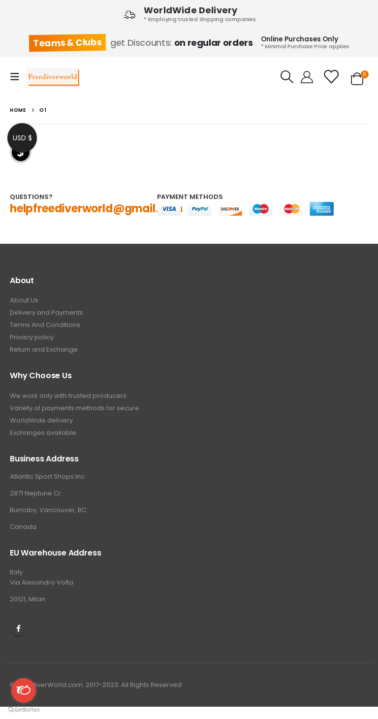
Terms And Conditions (45, 324)
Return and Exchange (44, 349)
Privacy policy (32, 337)
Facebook (18, 628)
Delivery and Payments (46, 312)
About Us (24, 300)
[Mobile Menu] (18, 76)
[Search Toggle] (287, 76)
